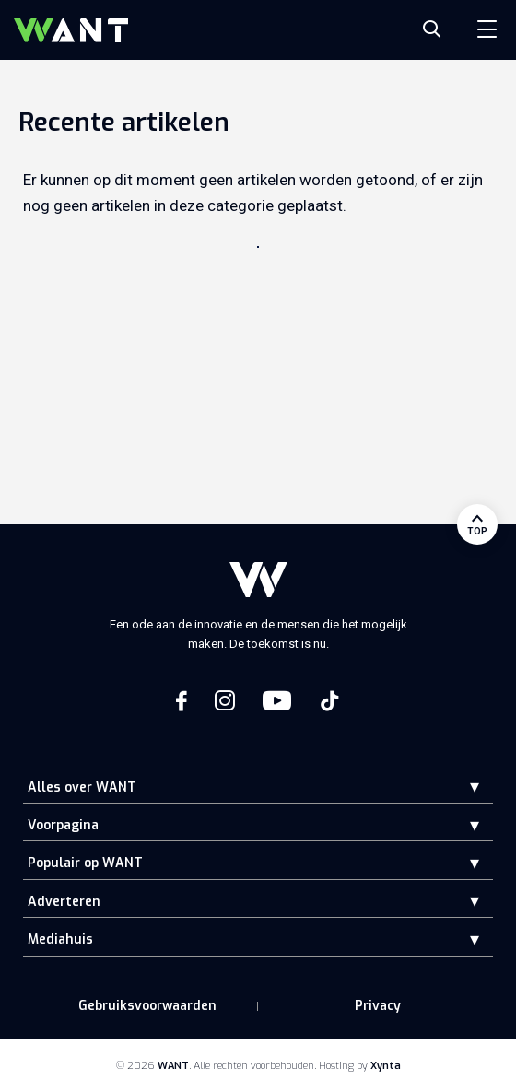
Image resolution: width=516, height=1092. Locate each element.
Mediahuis (60, 939)
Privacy (378, 1006)
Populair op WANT (85, 863)
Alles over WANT (82, 787)
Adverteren (64, 901)
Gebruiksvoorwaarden (147, 1006)
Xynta (385, 1066)
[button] (461, 786)
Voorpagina (63, 825)
